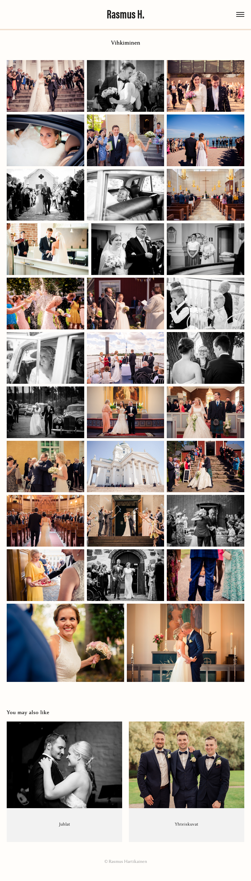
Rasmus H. (125, 14)
